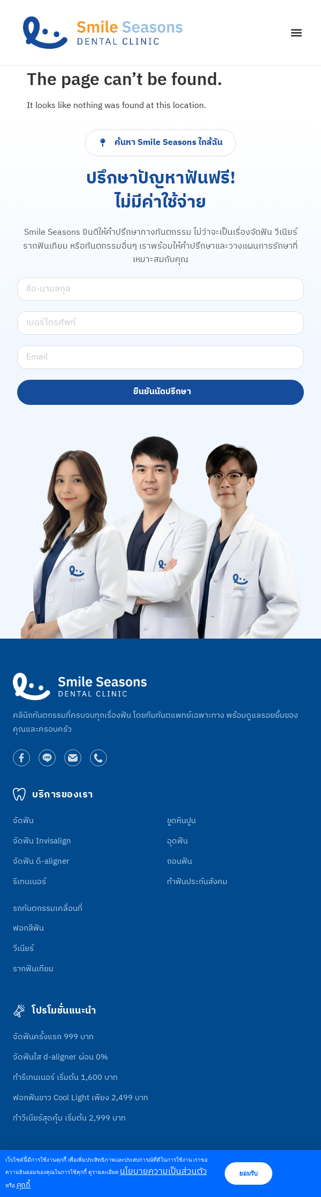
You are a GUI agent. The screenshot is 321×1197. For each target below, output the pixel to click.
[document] (160, 598)
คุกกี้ (23, 1185)
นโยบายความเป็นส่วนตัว (163, 1171)
